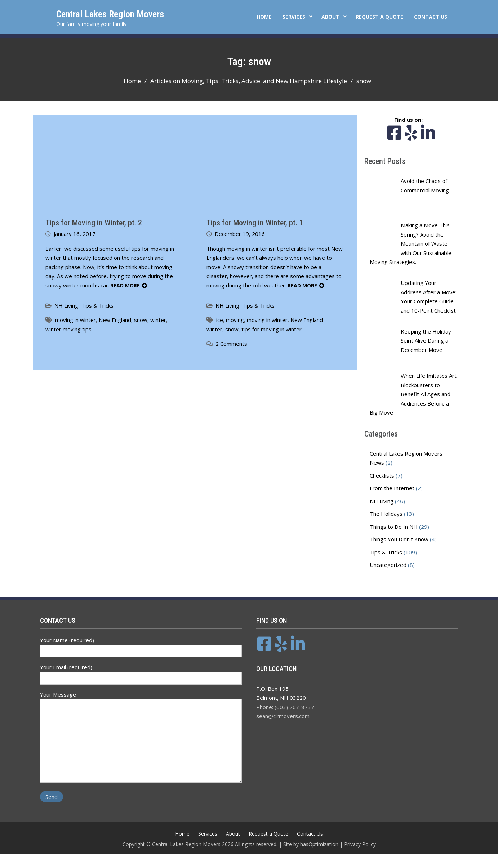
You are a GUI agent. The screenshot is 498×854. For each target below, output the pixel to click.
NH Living (66, 305)
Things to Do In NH (394, 526)
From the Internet (392, 488)
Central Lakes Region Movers (110, 14)
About (330, 16)
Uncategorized (388, 564)
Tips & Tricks (97, 305)
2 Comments (231, 343)
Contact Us (430, 16)
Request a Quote (379, 16)
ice (219, 319)
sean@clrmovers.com (283, 716)
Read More (125, 285)
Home (264, 16)
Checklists (382, 475)
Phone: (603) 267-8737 (285, 707)
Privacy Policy (360, 844)
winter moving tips (68, 329)
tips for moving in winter (271, 329)
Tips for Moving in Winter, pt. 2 (93, 222)
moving (235, 319)
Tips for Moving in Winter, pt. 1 (254, 222)
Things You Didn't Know (399, 539)
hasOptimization (319, 844)
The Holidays (386, 513)
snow (140, 319)
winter (158, 319)
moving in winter (75, 319)
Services (294, 16)
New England (115, 319)
